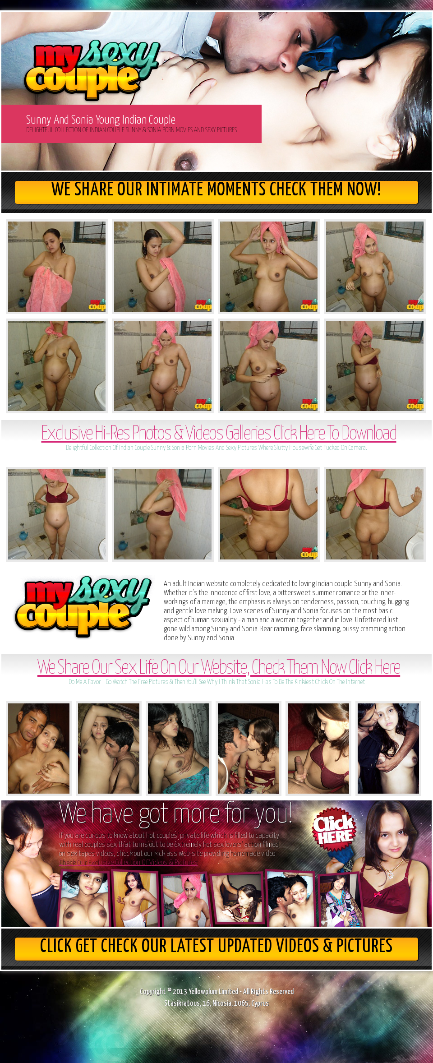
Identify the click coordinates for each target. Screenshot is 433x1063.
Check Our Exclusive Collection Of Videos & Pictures (128, 863)
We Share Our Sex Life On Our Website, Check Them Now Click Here (218, 668)
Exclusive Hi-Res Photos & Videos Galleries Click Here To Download (218, 434)
